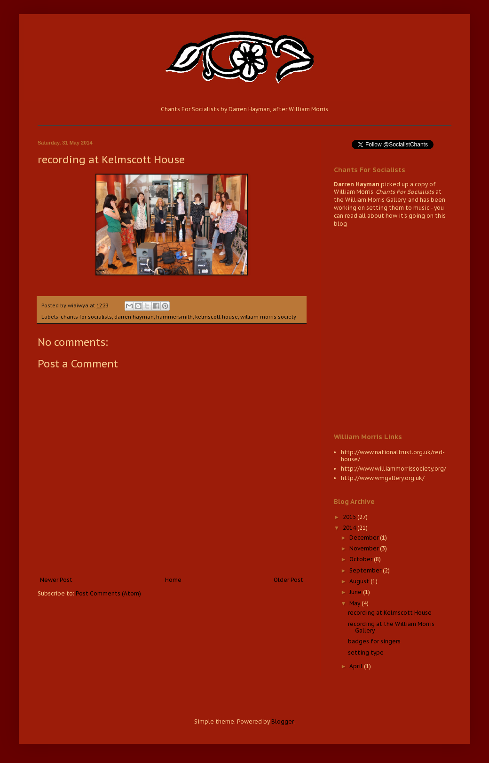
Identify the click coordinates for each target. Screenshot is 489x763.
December (364, 537)
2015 (350, 516)
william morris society (268, 316)
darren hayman (134, 316)
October (361, 559)
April (356, 666)
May (355, 603)
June (356, 591)
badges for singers (374, 641)
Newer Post (56, 579)
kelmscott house (216, 316)
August (360, 581)
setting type (366, 652)
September (366, 570)
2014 (350, 527)
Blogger (282, 721)
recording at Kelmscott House (390, 612)
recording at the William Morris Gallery (391, 627)
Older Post (288, 579)
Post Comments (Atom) (108, 593)
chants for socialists (86, 316)
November (364, 548)
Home (173, 579)
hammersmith (174, 316)
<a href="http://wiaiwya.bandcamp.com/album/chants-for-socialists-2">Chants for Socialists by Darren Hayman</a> (393, 329)
